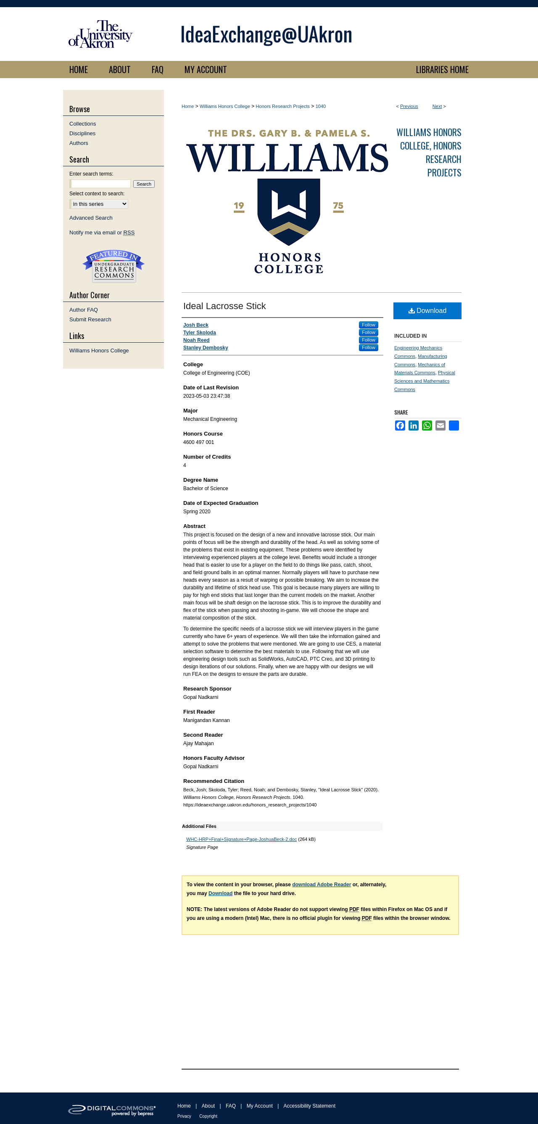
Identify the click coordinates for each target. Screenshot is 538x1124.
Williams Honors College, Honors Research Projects (429, 152)
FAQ (231, 1106)
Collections (82, 124)
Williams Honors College (225, 106)
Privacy (184, 1116)
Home (188, 106)
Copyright (208, 1116)
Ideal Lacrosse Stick (224, 306)
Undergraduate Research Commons (113, 266)
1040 (321, 106)
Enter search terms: (91, 174)
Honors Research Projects (283, 106)
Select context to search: (96, 194)
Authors (78, 143)
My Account (260, 1106)
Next (437, 106)
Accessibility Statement (309, 1106)
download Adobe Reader (321, 885)
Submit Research (90, 319)
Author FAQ (83, 310)
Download (428, 310)
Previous (409, 106)
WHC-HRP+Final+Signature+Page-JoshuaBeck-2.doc (241, 839)
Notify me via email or (101, 232)
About (208, 1106)
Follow (368, 324)
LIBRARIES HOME (442, 69)
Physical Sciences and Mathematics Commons (424, 381)
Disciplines (82, 133)
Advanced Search (91, 218)
